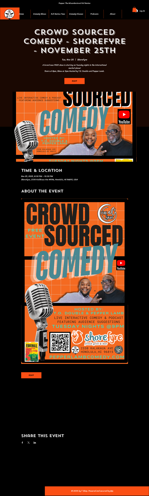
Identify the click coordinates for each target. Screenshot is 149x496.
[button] (134, 9)
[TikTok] (33, 491)
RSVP (74, 81)
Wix (111, 491)
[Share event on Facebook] (22, 443)
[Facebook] (11, 491)
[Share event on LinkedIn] (35, 443)
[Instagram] (16, 491)
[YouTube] (22, 491)
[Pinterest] (28, 491)
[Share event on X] (28, 443)
